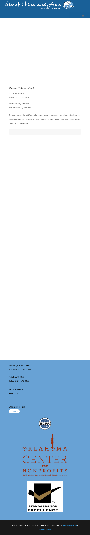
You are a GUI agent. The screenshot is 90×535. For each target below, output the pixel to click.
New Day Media (70, 525)
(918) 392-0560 (22, 365)
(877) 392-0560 (24, 369)
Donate (14, 411)
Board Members (16, 389)
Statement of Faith (17, 407)
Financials (13, 393)
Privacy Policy (45, 529)
